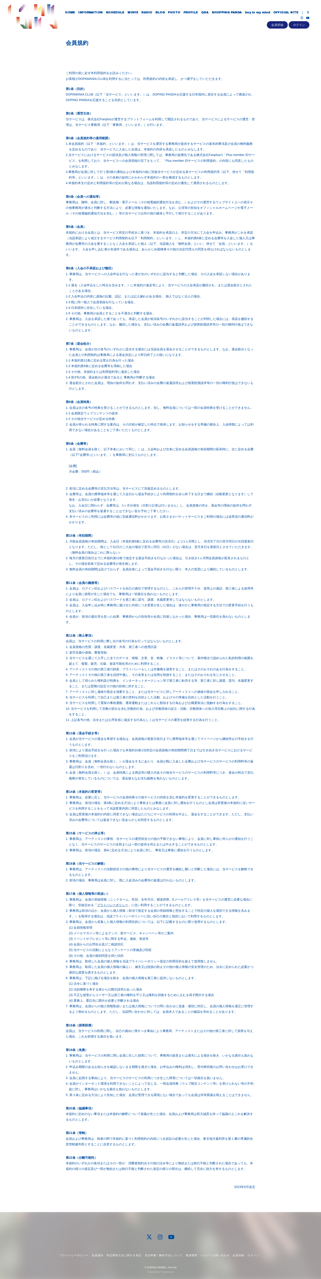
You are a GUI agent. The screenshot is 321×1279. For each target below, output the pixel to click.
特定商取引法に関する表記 (124, 1255)
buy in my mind (257, 13)
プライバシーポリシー (112, 905)
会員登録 (277, 26)
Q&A (204, 13)
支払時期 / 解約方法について (164, 1255)
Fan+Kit (172, 1267)
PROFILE (190, 13)
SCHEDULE (114, 13)
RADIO (146, 13)
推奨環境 (191, 1255)
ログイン (299, 26)
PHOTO (173, 13)
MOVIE (132, 13)
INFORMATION (90, 13)
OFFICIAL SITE (285, 13)
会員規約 (97, 1255)
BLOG (159, 13)
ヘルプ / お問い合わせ (214, 1255)
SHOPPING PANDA (226, 13)
